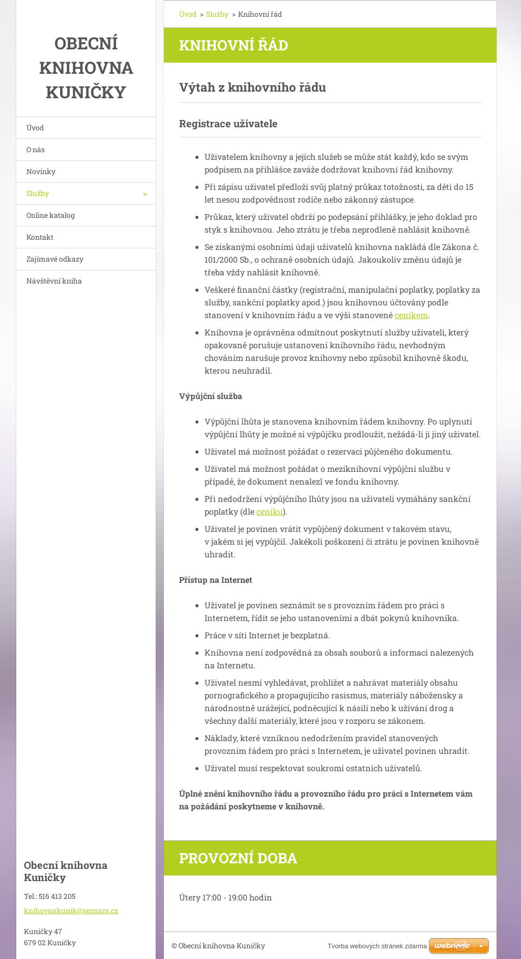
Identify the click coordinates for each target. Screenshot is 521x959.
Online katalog (50, 215)
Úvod (35, 127)
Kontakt (39, 237)
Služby (37, 193)
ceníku (269, 511)
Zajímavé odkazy (54, 259)
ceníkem (411, 314)
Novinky (40, 171)
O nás (35, 149)
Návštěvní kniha (54, 281)
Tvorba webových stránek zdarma (377, 946)
